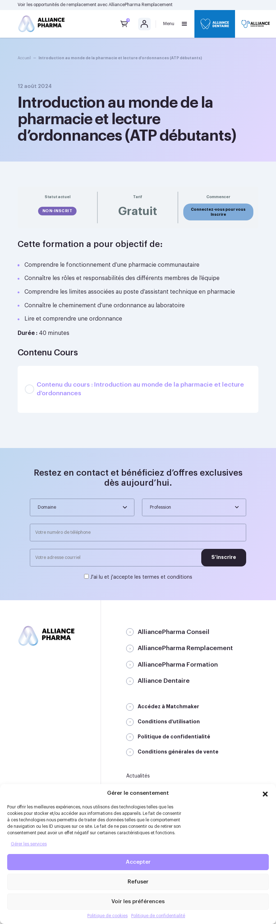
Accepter (138, 862)
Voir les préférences (138, 901)
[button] (265, 793)
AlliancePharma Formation (178, 665)
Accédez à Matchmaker (168, 706)
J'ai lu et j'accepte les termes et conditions (141, 577)
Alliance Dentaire (164, 681)
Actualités (138, 776)
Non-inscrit (57, 211)
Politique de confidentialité (158, 916)
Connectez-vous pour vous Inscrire (218, 211)
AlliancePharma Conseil (174, 632)
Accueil (24, 58)
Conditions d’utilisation (169, 721)
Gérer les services (29, 844)
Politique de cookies (107, 916)
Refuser (138, 882)
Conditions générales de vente (178, 751)
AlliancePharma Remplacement (140, 5)
